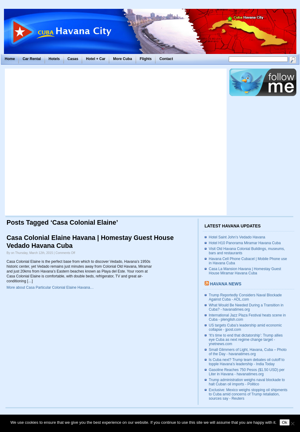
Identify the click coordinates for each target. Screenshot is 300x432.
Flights (146, 59)
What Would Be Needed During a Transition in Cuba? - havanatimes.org (246, 307)
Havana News (225, 283)
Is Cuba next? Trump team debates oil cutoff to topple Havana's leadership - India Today (247, 362)
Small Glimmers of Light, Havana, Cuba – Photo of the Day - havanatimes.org (248, 352)
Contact (166, 59)
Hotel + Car (95, 59)
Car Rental (32, 59)
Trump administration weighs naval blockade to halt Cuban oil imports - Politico (247, 382)
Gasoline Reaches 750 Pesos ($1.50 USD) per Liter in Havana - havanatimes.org (247, 372)
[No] (292, 423)
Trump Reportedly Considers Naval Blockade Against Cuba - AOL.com (245, 297)
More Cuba (122, 59)
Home (10, 59)
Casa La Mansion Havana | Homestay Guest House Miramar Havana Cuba (245, 271)
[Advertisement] (74, 142)
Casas (73, 59)
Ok (284, 422)
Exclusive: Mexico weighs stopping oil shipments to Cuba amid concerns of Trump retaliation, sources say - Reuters (248, 394)
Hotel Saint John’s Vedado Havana (237, 237)
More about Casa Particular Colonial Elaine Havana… (50, 287)
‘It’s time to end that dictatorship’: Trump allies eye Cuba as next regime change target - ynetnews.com (246, 339)
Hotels (54, 59)
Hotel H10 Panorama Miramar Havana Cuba (245, 243)
